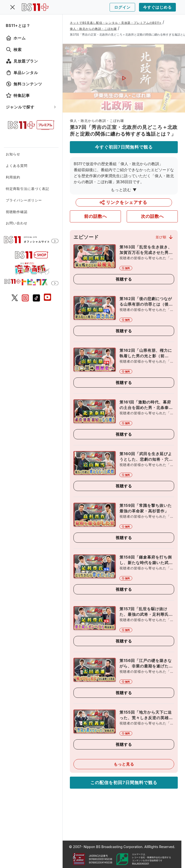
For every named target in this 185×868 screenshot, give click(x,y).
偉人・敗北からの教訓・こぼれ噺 (93, 29)
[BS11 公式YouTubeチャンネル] (47, 298)
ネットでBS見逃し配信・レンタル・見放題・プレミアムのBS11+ (116, 23)
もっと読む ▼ (124, 189)
